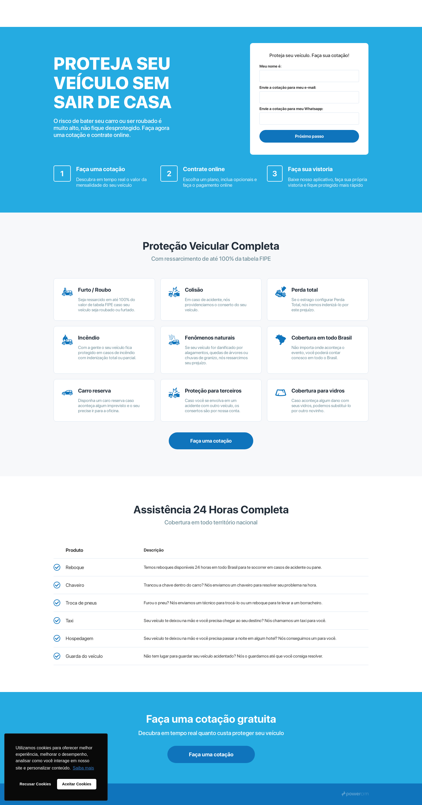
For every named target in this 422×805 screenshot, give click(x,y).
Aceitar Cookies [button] (76, 784)
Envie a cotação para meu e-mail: (287, 87)
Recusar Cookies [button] (35, 784)
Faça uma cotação (211, 441)
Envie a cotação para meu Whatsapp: (291, 109)
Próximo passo (309, 136)
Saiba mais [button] (83, 768)
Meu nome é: (270, 66)
